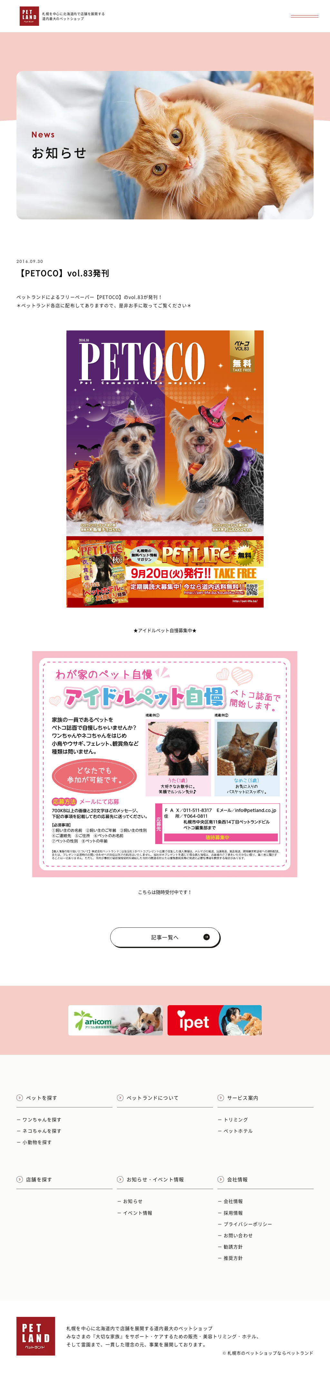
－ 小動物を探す (34, 1142)
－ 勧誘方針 (230, 1246)
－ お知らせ (130, 1201)
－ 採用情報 (230, 1212)
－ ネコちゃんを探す (39, 1130)
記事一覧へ (180, 937)
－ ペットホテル (235, 1130)
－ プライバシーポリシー (245, 1224)
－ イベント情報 (134, 1212)
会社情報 (233, 1179)
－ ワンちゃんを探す (39, 1119)
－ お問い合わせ (235, 1235)
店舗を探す (34, 1179)
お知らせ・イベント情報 (150, 1179)
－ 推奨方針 (230, 1258)
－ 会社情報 (230, 1201)
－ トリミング (233, 1119)
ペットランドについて (148, 1097)
